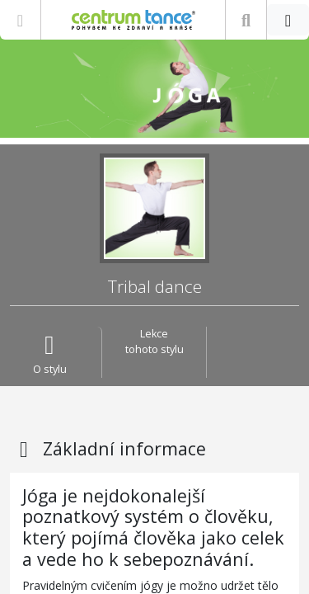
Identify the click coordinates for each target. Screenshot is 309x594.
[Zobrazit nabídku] (20, 20)
